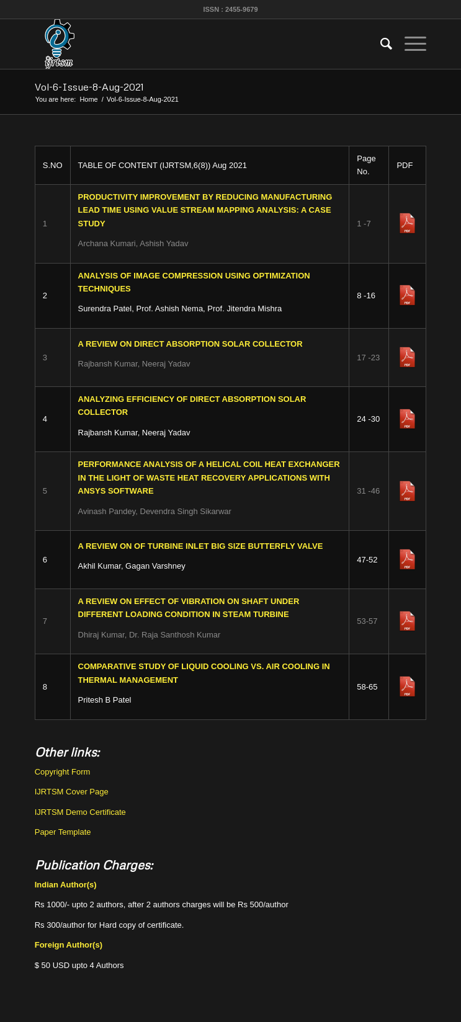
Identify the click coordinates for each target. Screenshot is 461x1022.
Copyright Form (63, 771)
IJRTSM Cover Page (72, 791)
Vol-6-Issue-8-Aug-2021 (89, 87)
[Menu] (409, 44)
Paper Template (63, 832)
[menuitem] (380, 44)
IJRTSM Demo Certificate (80, 812)
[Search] (380, 44)
